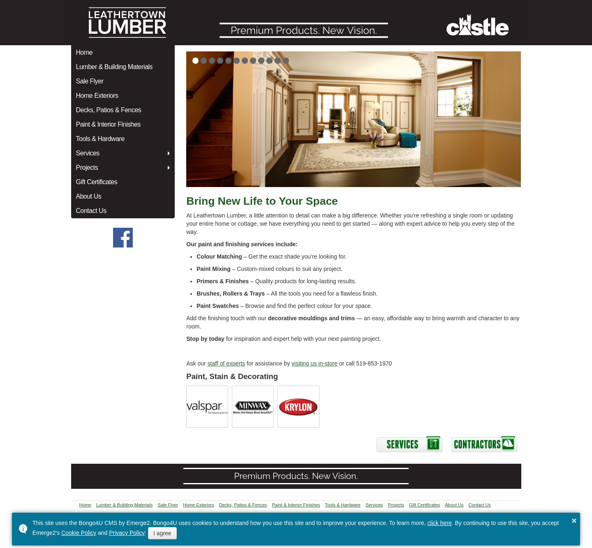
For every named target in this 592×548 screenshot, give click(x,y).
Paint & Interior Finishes (108, 124)
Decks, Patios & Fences (108, 109)
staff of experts (226, 363)
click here (440, 523)
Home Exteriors (97, 95)
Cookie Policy (78, 533)
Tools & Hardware (100, 138)
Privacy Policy (127, 533)
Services (87, 153)
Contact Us (91, 210)
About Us (89, 196)
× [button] (574, 520)
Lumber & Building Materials (114, 66)
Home (84, 52)
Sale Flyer (90, 81)
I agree (162, 533)
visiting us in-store (314, 363)
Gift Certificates (97, 181)
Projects (87, 167)
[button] (195, 61)
